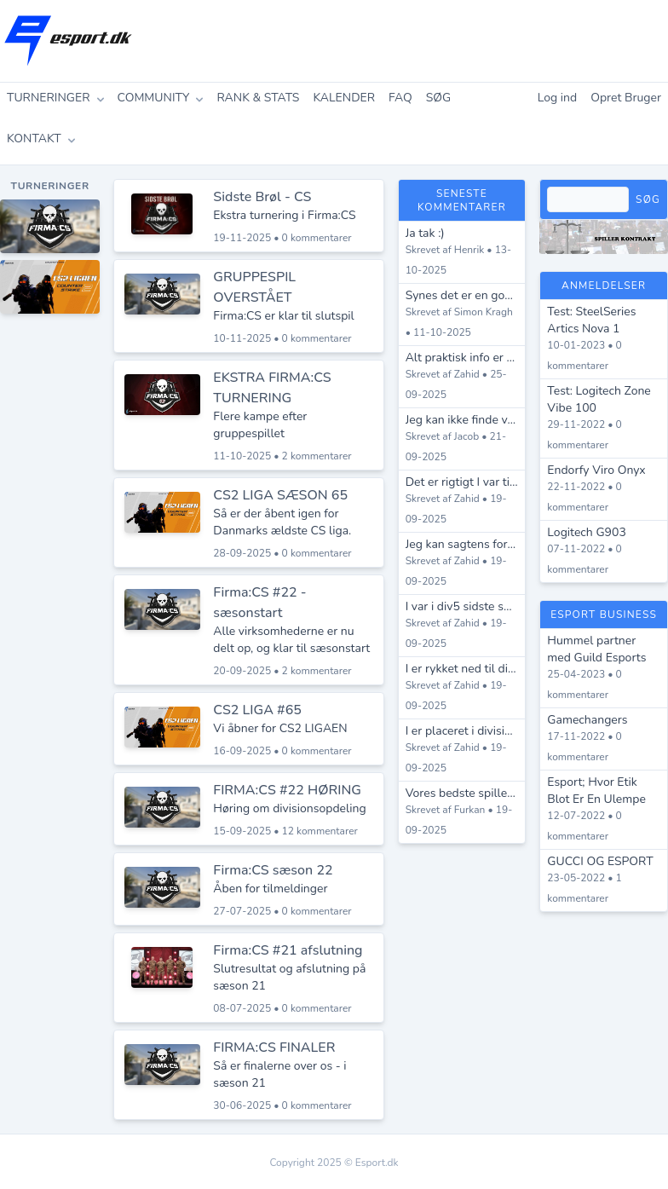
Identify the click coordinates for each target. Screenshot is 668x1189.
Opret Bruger (625, 97)
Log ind (558, 97)
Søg (648, 199)
